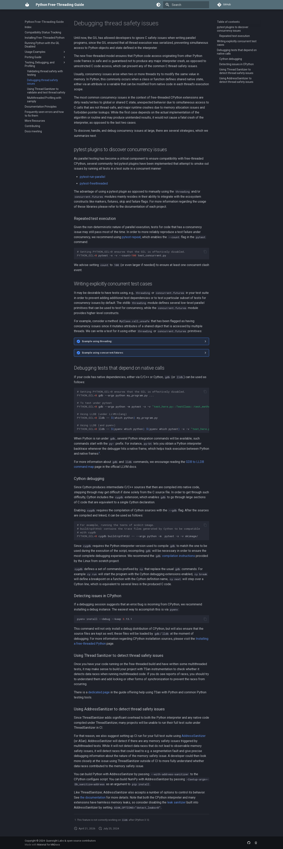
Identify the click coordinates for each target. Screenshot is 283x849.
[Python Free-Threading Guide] (27, 5)
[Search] (186, 4)
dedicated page (99, 692)
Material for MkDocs (48, 844)
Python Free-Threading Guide (44, 21)
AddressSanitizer (194, 736)
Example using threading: (97, 341)
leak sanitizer (176, 802)
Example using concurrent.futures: (103, 352)
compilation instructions (178, 556)
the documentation (93, 797)
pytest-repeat (131, 237)
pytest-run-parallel (92, 177)
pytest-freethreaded (94, 183)
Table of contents (228, 21)
